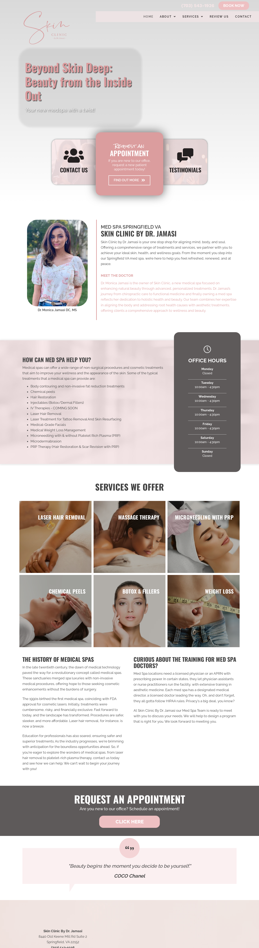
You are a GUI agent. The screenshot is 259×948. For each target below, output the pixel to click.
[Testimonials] (129, 866)
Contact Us (74, 170)
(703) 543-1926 (197, 5)
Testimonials (185, 170)
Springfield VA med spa (125, 258)
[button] (129, 180)
